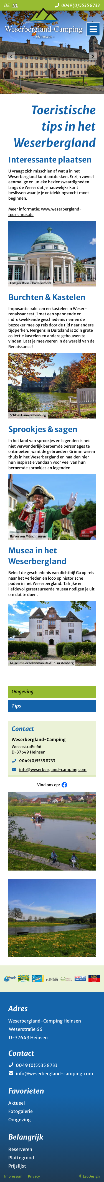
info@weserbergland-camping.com (53, 769)
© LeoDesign (89, 1176)
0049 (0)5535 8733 (36, 1065)
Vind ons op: (49, 784)
